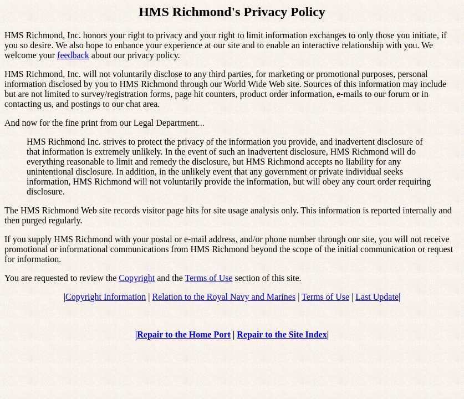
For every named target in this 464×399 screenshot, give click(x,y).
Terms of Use (209, 278)
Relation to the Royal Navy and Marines (224, 296)
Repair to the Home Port (184, 334)
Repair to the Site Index (282, 334)
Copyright (137, 278)
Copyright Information (105, 296)
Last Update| (377, 296)
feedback (73, 55)
